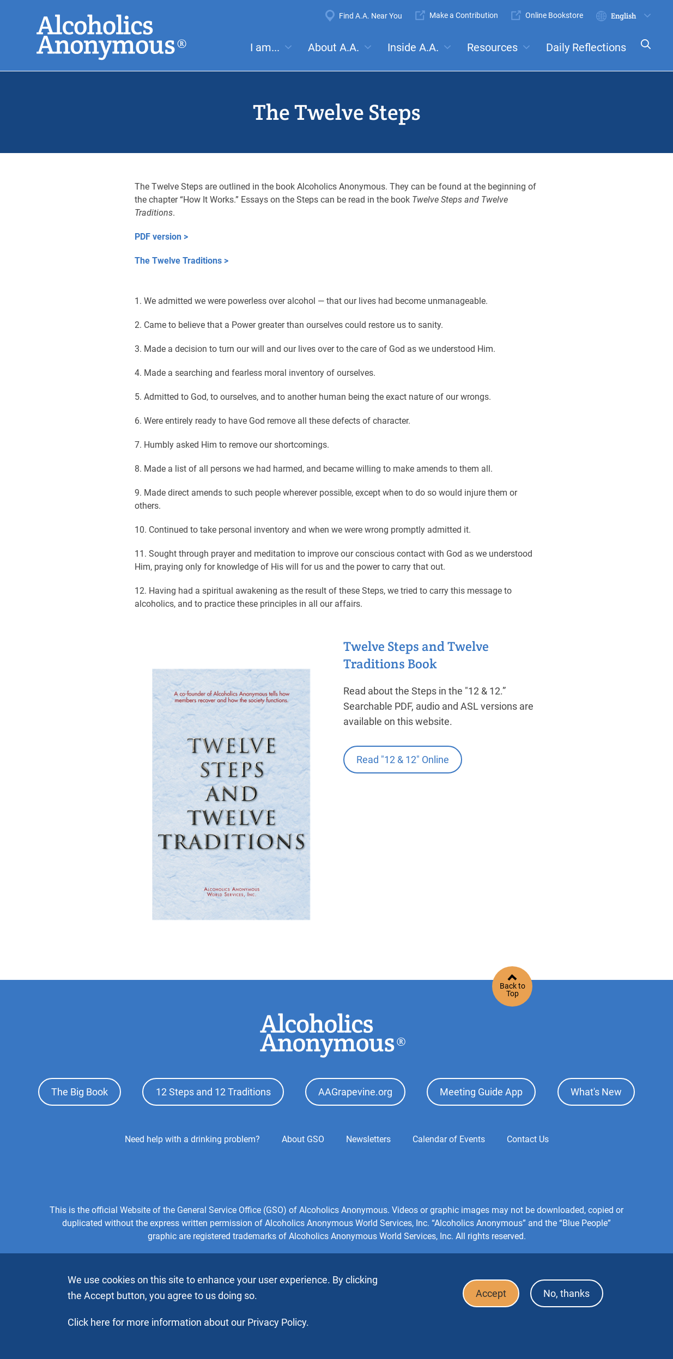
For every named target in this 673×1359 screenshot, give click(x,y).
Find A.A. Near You (370, 15)
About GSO (303, 1137)
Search (642, 51)
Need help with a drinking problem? (192, 1137)
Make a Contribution (463, 15)
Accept (488, 1293)
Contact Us (528, 1137)
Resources (492, 47)
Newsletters (368, 1137)
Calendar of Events (449, 1137)
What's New (596, 1091)
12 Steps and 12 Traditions (213, 1091)
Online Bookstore (554, 15)
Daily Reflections (586, 47)
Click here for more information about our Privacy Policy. (188, 1322)
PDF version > (161, 236)
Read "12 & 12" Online (403, 759)
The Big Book (79, 1091)
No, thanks (566, 1293)
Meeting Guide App (481, 1091)
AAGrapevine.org (355, 1091)
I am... (265, 47)
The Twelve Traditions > (181, 260)
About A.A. (333, 47)
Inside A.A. (413, 47)
